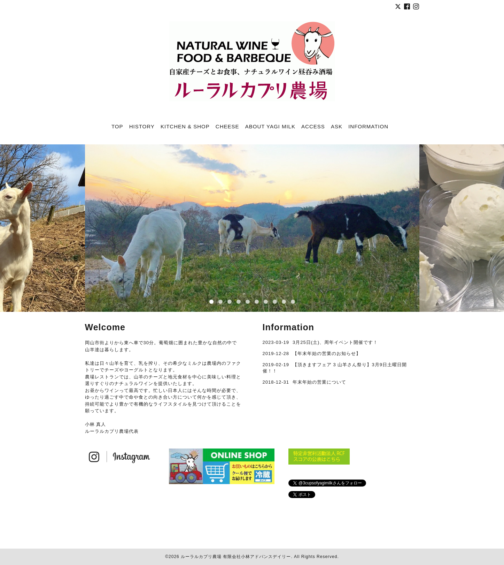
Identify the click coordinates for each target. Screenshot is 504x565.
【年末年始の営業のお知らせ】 (327, 353)
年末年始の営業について (319, 382)
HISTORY (142, 126)
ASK (336, 126)
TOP (117, 126)
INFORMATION (368, 126)
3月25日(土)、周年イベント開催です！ (335, 342)
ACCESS (313, 126)
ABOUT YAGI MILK (270, 126)
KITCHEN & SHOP (185, 126)
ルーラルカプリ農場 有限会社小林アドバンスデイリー (236, 556)
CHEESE (227, 126)
